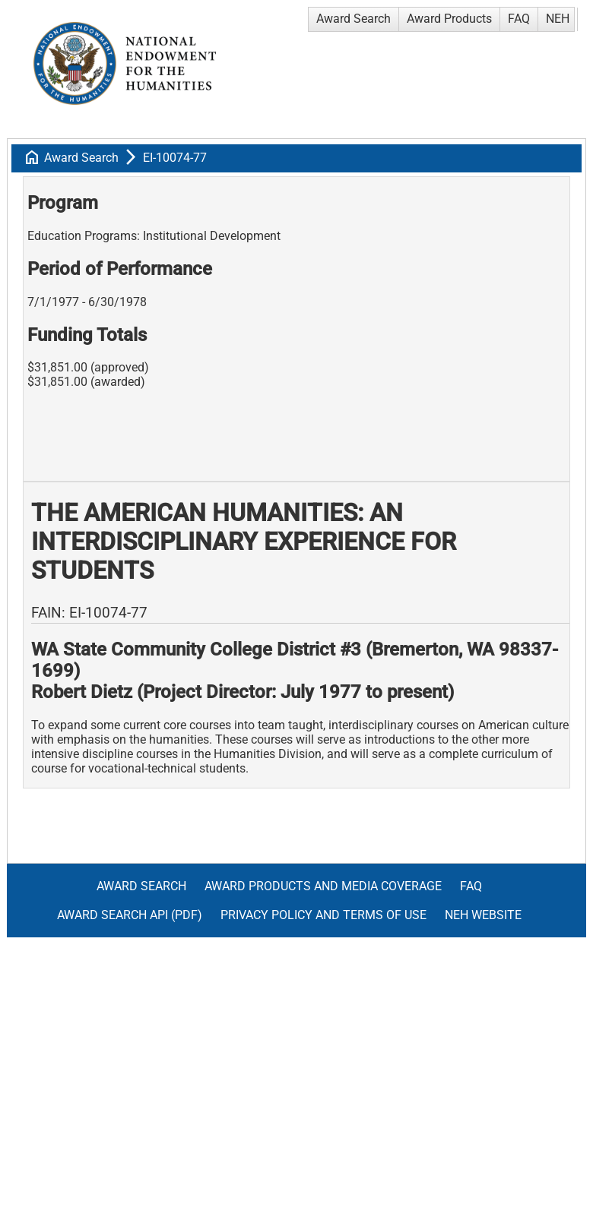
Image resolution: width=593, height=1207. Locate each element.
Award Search (353, 18)
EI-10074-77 (175, 157)
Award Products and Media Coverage (323, 886)
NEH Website (483, 915)
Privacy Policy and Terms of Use (323, 915)
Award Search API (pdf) (129, 915)
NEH (557, 18)
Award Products (449, 18)
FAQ (519, 18)
